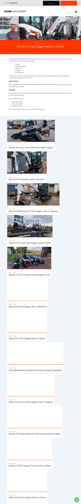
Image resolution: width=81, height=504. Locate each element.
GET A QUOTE (69, 3)
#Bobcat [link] (21, 78)
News (44, 44)
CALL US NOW (11, 3)
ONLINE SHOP (51, 3)
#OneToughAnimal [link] (28, 78)
